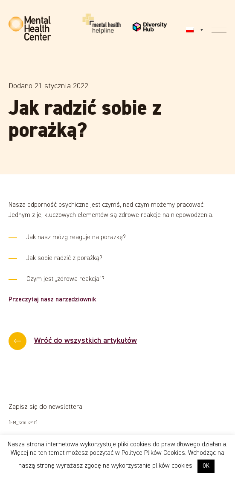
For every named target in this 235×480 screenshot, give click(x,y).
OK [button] (206, 466)
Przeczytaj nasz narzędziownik (52, 299)
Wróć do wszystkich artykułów (85, 340)
